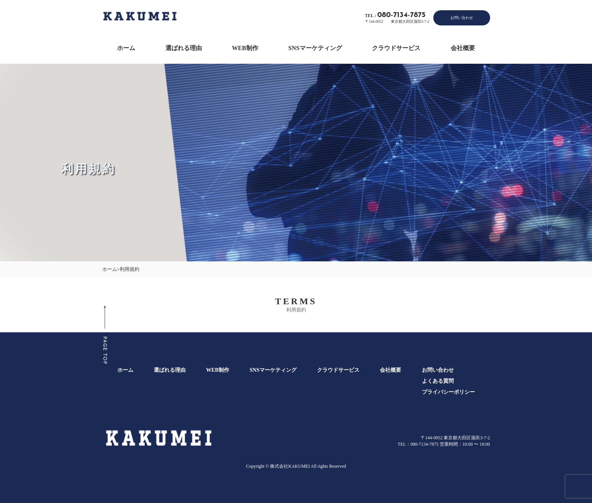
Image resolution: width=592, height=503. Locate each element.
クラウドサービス (396, 48)
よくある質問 (438, 381)
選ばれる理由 (184, 48)
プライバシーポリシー (448, 392)
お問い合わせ (461, 18)
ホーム (126, 48)
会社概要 (463, 48)
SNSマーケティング (315, 48)
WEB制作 (245, 48)
